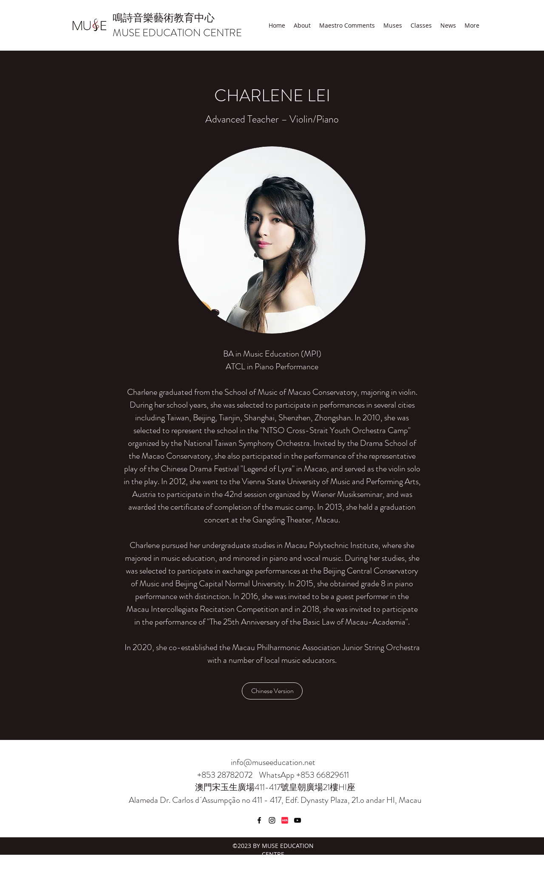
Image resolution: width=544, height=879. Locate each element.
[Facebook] (259, 820)
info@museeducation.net (273, 762)
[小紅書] (284, 820)
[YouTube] (297, 820)
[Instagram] (272, 820)
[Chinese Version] (272, 690)
